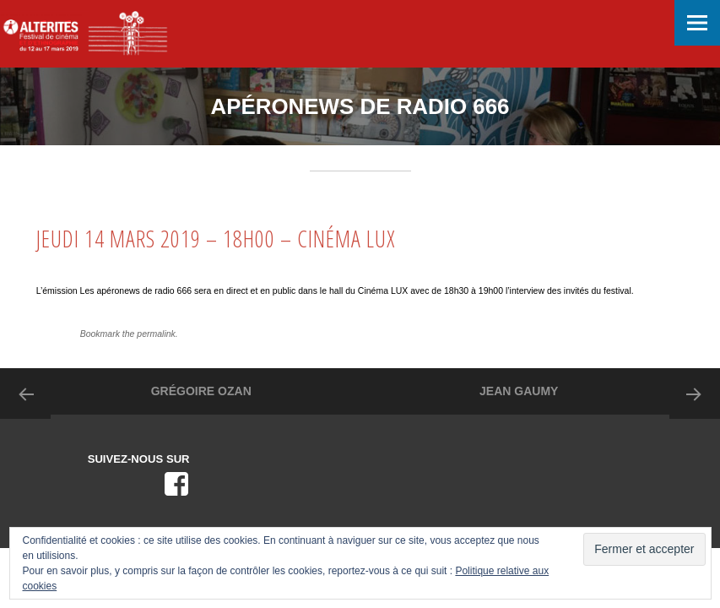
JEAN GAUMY (518, 391)
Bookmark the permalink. (129, 333)
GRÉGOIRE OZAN (201, 391)
